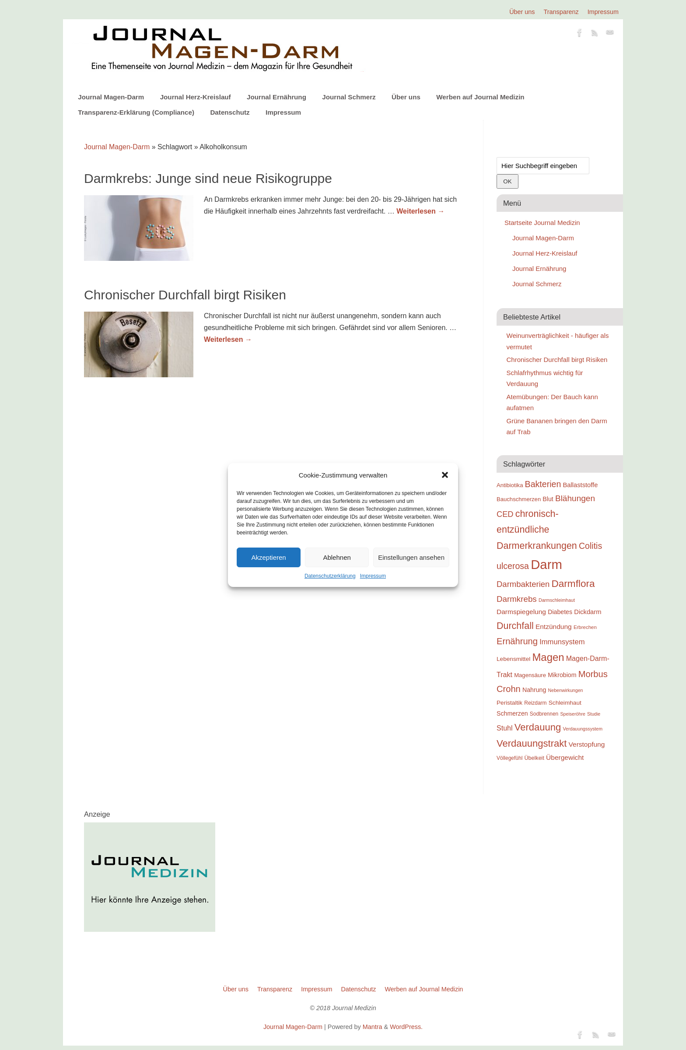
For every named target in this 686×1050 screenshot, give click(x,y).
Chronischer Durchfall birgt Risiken (185, 295)
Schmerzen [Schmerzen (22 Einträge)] (512, 713)
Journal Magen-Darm (111, 97)
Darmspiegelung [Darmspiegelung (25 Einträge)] (521, 611)
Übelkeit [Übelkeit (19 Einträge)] (534, 758)
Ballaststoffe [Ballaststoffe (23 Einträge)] (580, 484)
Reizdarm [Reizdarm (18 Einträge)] (535, 703)
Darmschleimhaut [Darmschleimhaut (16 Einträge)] (557, 600)
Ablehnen (336, 557)
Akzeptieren (268, 557)
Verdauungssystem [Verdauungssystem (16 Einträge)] (582, 728)
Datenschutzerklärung (330, 576)
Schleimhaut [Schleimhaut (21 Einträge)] (565, 702)
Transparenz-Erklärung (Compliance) (136, 112)
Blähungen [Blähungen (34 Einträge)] (575, 498)
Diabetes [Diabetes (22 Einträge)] (560, 611)
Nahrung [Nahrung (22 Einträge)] (534, 689)
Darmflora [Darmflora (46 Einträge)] (573, 583)
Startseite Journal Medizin (542, 222)
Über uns (522, 11)
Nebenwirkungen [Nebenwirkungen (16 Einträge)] (565, 690)
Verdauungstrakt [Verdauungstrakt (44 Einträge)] (532, 743)
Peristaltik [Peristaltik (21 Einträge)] (509, 702)
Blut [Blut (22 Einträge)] (547, 498)
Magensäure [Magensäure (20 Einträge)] (530, 675)
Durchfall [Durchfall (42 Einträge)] (515, 626)
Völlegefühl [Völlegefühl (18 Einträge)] (509, 758)
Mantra (372, 1026)
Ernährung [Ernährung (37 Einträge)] (517, 641)
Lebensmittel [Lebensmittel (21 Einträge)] (513, 659)
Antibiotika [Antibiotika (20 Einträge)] (510, 485)
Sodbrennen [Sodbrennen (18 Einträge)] (544, 714)
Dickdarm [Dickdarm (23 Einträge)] (587, 611)
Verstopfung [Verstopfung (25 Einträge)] (587, 744)
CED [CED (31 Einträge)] (505, 514)
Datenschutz (229, 112)
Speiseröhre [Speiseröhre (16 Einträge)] (572, 713)
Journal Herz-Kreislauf (195, 97)
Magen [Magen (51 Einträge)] (548, 657)
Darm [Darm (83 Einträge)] (546, 564)
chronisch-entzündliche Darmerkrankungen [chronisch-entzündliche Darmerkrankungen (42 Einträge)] (537, 530)
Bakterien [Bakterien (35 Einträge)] (543, 484)
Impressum (373, 576)
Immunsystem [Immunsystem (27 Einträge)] (561, 642)
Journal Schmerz (348, 97)
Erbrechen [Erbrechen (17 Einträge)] (585, 627)
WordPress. (406, 1026)
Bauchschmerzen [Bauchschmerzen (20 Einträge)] (519, 499)
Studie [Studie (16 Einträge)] (593, 713)
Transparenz (561, 11)
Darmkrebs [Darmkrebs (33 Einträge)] (517, 599)
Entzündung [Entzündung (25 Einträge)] (554, 626)
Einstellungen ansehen (411, 557)
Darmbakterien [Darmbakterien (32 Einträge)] (523, 584)
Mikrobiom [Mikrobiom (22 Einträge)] (562, 674)
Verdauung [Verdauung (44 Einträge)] (537, 727)
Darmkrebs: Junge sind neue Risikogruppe (208, 178)
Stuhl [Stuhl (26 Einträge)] (505, 728)
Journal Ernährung (276, 97)
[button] (445, 475)
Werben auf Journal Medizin (480, 97)
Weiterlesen (420, 211)
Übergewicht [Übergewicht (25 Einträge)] (565, 757)
